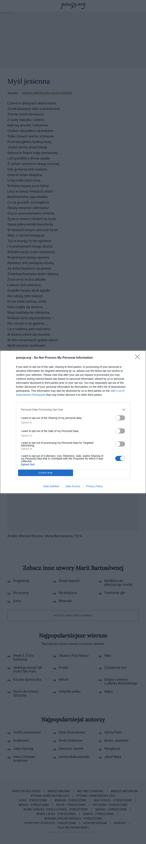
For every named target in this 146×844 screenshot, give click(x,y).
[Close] (138, 358)
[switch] (120, 417)
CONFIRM (45, 472)
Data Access (72, 486)
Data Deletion (51, 486)
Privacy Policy (94, 486)
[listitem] (73, 409)
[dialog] (73, 422)
